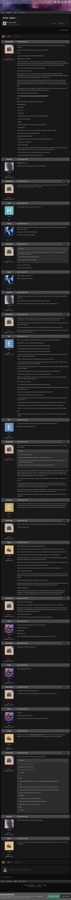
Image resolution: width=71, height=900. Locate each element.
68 (9, 637)
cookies (9, 896)
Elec (9, 336)
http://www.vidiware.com (36, 734)
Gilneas (9, 621)
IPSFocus (33, 885)
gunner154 (9, 159)
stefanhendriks (12, 22)
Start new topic (64, 30)
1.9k (9, 58)
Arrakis (18, 24)
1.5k (9, 558)
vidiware (9, 542)
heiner (9, 203)
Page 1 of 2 (18, 36)
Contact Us (39, 885)
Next (9, 36)
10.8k (9, 240)
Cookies (44, 885)
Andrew (9, 223)
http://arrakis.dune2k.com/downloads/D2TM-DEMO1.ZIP (34, 96)
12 (9, 352)
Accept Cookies (53, 896)
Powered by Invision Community (35, 886)
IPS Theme (27, 885)
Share (54, 23)
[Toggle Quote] (19, 248)
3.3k (9, 175)
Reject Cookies (65, 896)
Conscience (9, 500)
